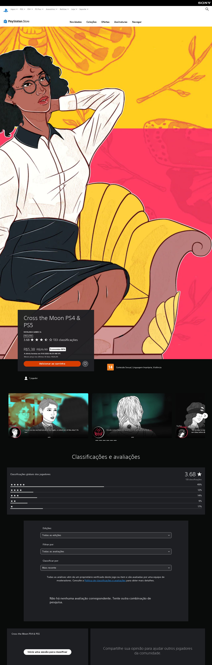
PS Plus (38, 9)
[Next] (205, 412)
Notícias (63, 9)
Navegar (136, 18)
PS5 (21, 9)
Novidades (76, 18)
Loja (73, 9)
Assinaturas (120, 18)
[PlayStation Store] (17, 18)
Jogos (12, 9)
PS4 (29, 9)
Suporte (82, 9)
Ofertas (105, 18)
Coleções (91, 18)
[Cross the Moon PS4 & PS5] (48, 412)
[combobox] (106, 532)
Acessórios (50, 9)
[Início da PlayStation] (6, 9)
